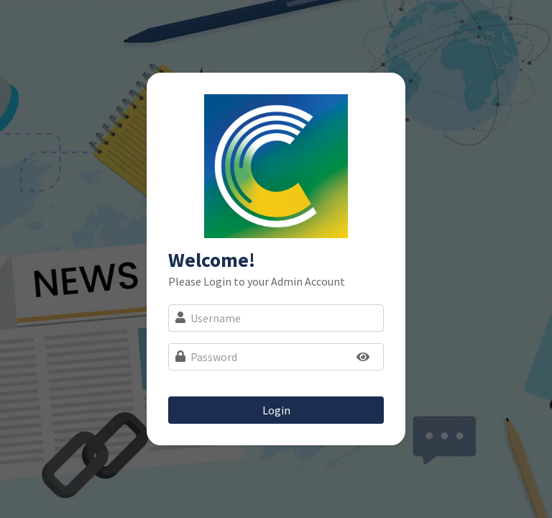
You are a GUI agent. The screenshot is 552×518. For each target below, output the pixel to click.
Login (276, 410)
